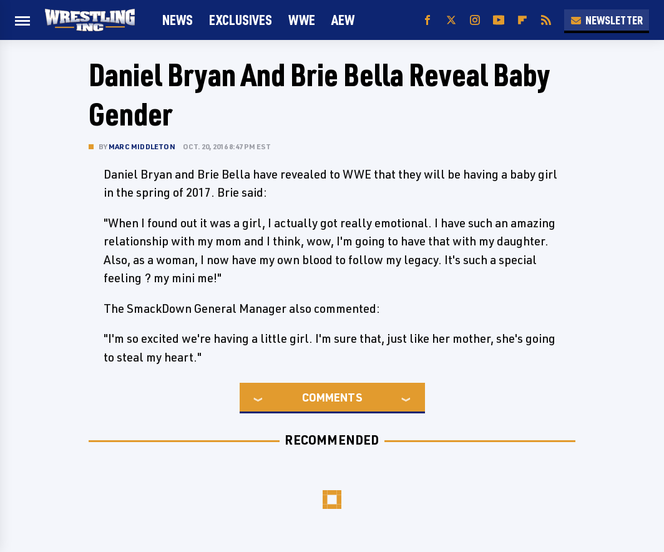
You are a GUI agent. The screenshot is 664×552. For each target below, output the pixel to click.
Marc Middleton (142, 146)
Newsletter (606, 20)
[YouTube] (498, 20)
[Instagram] (475, 20)
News (177, 19)
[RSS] (546, 20)
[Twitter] (451, 20)
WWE (301, 19)
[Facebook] (427, 20)
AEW (342, 19)
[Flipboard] (522, 20)
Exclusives (240, 19)
